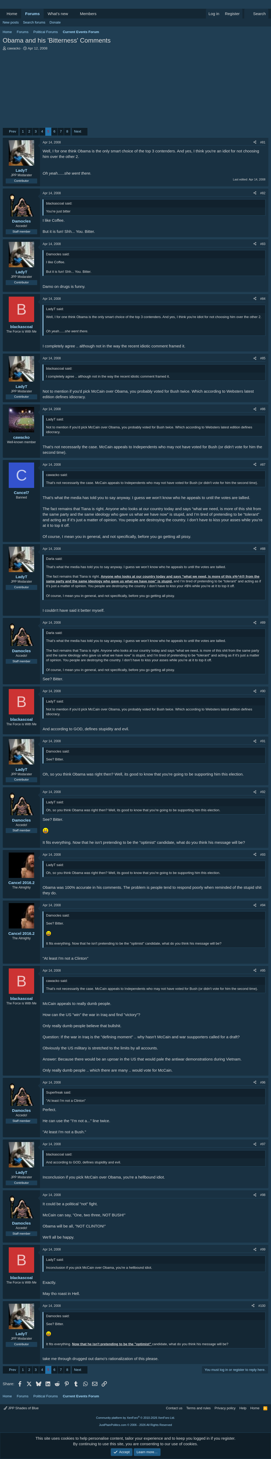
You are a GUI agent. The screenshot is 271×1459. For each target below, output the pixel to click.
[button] (72, 14)
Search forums (34, 22)
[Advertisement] (135, 90)
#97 (262, 1144)
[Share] (254, 142)
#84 (262, 299)
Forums (32, 13)
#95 (262, 970)
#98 (262, 1195)
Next (77, 131)
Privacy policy (225, 1408)
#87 (262, 464)
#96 (262, 1082)
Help (243, 1408)
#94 (262, 905)
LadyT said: (55, 309)
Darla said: (54, 559)
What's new (58, 13)
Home (12, 13)
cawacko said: (57, 475)
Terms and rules (198, 1408)
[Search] (256, 14)
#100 (261, 1306)
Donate (55, 22)
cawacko (14, 48)
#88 (262, 549)
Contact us (174, 1408)
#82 (262, 193)
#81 (262, 142)
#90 (262, 691)
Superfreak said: (58, 1092)
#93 (262, 855)
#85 (262, 358)
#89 (262, 622)
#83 (262, 244)
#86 (262, 409)
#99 (262, 1249)
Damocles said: (58, 254)
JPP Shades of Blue (21, 1408)
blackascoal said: (59, 203)
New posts (11, 22)
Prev (12, 131)
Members (88, 13)
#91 (262, 741)
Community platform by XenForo (135, 1417)
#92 (262, 792)
